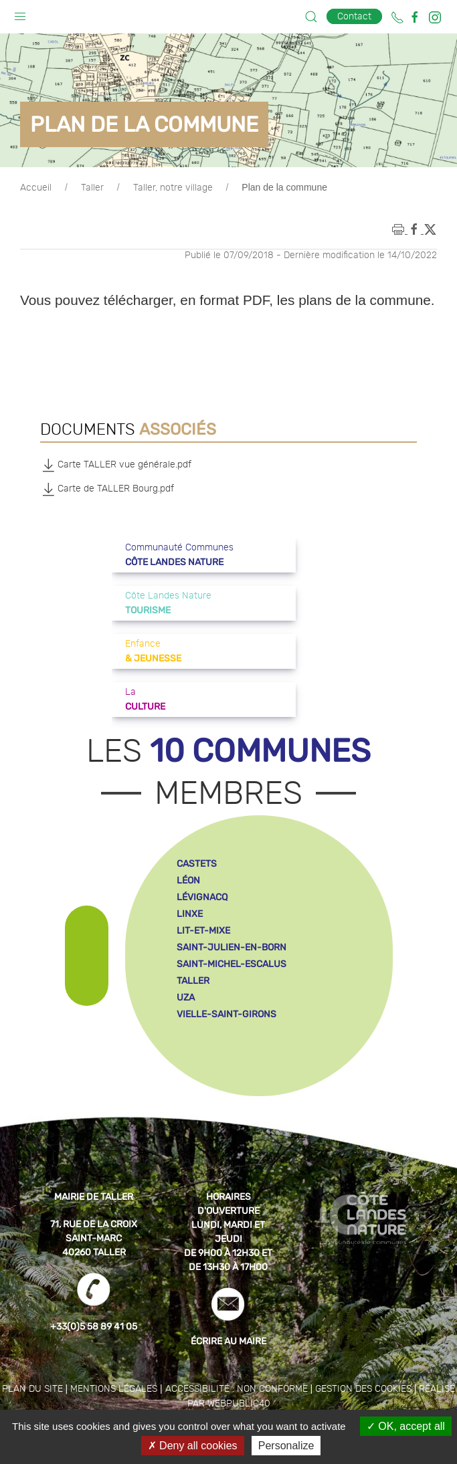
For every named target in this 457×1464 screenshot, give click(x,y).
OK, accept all (406, 1426)
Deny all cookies (193, 1445)
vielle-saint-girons (226, 1014)
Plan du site (32, 1389)
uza (186, 997)
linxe (190, 914)
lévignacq (202, 897)
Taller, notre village (173, 188)
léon (188, 880)
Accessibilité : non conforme (236, 1389)
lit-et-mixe (203, 930)
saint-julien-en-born (231, 947)
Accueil (36, 188)
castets (197, 863)
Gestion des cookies (363, 1389)
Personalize (286, 1445)
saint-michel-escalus (231, 964)
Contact (354, 16)
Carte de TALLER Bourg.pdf (107, 489)
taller (193, 980)
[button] (20, 13)
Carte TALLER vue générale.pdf (115, 465)
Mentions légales (113, 1389)
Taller (92, 188)
